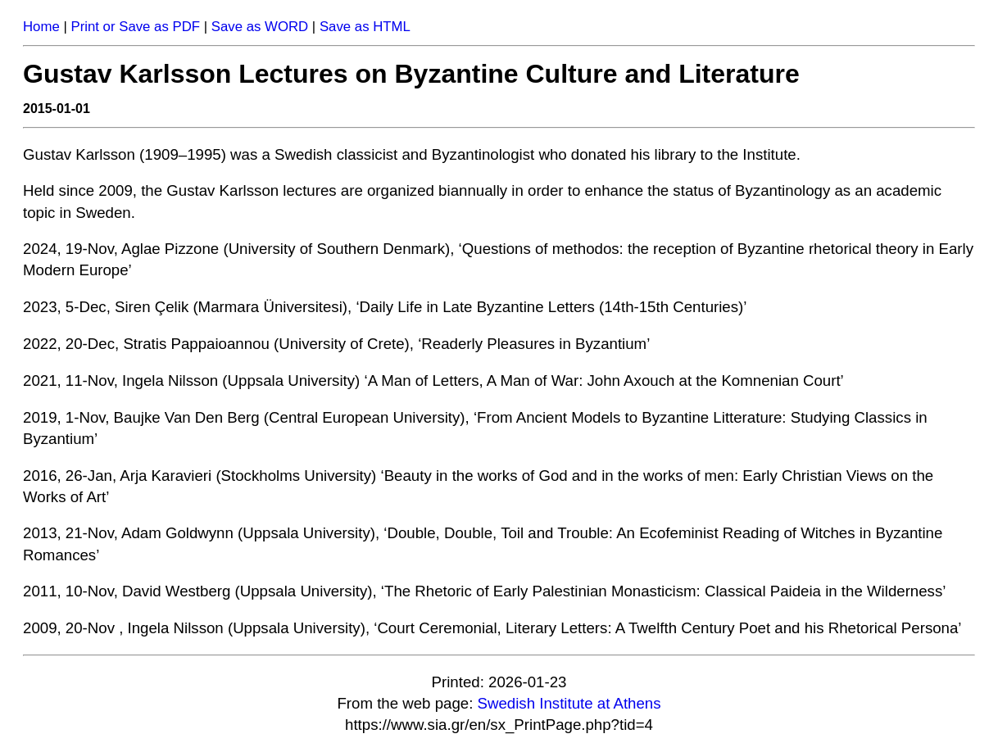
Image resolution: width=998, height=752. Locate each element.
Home (41, 26)
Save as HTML (365, 26)
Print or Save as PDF (135, 26)
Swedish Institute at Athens (569, 703)
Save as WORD (259, 26)
